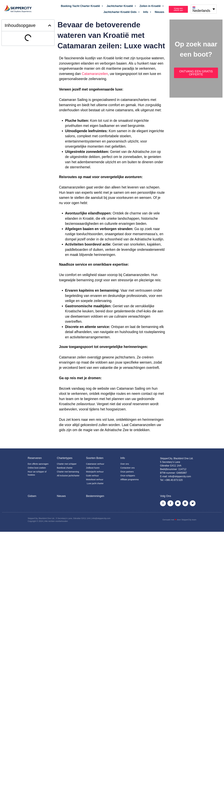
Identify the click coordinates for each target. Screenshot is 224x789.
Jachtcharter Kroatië (122, 6)
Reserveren (35, 458)
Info (147, 12)
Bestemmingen (95, 496)
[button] (49, 25)
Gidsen (32, 496)
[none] (204, 9)
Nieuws (159, 12)
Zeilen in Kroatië (152, 6)
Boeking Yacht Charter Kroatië (82, 6)
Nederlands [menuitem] (201, 11)
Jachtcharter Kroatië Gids (121, 12)
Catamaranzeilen (95, 74)
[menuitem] (204, 9)
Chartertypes (64, 458)
